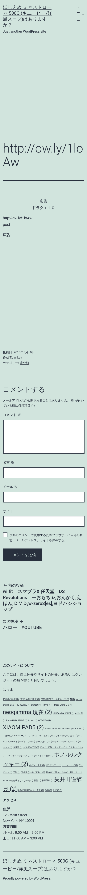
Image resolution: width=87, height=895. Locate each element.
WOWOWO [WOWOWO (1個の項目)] (44, 720)
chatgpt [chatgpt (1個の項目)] (36, 705)
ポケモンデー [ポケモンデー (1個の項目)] (53, 765)
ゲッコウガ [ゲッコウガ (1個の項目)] (28, 741)
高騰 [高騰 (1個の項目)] (48, 790)
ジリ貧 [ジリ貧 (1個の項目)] (17, 747)
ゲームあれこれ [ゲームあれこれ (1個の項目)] (45, 741)
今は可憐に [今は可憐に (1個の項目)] (38, 772)
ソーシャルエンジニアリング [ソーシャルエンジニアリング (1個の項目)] (21, 755)
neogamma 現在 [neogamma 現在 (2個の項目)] (27, 712)
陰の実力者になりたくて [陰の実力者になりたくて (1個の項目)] (31, 790)
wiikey (18, 357)
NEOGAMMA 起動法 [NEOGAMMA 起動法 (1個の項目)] (63, 713)
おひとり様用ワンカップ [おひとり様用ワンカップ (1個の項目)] (66, 735)
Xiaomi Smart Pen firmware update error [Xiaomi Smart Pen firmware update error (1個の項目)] (64, 728)
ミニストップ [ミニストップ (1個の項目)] (70, 765)
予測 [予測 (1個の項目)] (16, 772)
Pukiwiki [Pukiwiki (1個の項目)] (11, 720)
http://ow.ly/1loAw (17, 218)
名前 (8, 462)
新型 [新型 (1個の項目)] (37, 780)
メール (10, 487)
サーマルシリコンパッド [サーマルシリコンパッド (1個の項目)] (67, 741)
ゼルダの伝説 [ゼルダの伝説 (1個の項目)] (31, 747)
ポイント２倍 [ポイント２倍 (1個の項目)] (37, 765)
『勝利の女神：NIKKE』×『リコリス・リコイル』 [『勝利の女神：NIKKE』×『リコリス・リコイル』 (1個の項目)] (28, 735)
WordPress (42, 878)
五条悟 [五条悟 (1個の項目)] (26, 772)
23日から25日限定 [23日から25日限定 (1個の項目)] (29, 699)
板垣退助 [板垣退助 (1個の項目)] (47, 780)
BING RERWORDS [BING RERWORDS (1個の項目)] (20, 705)
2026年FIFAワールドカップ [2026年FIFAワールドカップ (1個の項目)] (55, 699)
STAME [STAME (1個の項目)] (22, 720)
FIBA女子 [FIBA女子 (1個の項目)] (47, 705)
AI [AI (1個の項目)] (72, 699)
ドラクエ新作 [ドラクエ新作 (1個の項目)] (45, 755)
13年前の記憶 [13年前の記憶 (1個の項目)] (11, 699)
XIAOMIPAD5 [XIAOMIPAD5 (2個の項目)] (23, 727)
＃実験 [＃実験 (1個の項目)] (57, 790)
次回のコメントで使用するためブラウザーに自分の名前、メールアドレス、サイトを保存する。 (46, 537)
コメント (12, 415)
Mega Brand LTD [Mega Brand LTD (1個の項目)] (63, 705)
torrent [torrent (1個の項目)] (32, 720)
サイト (8, 511)
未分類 (24, 362)
